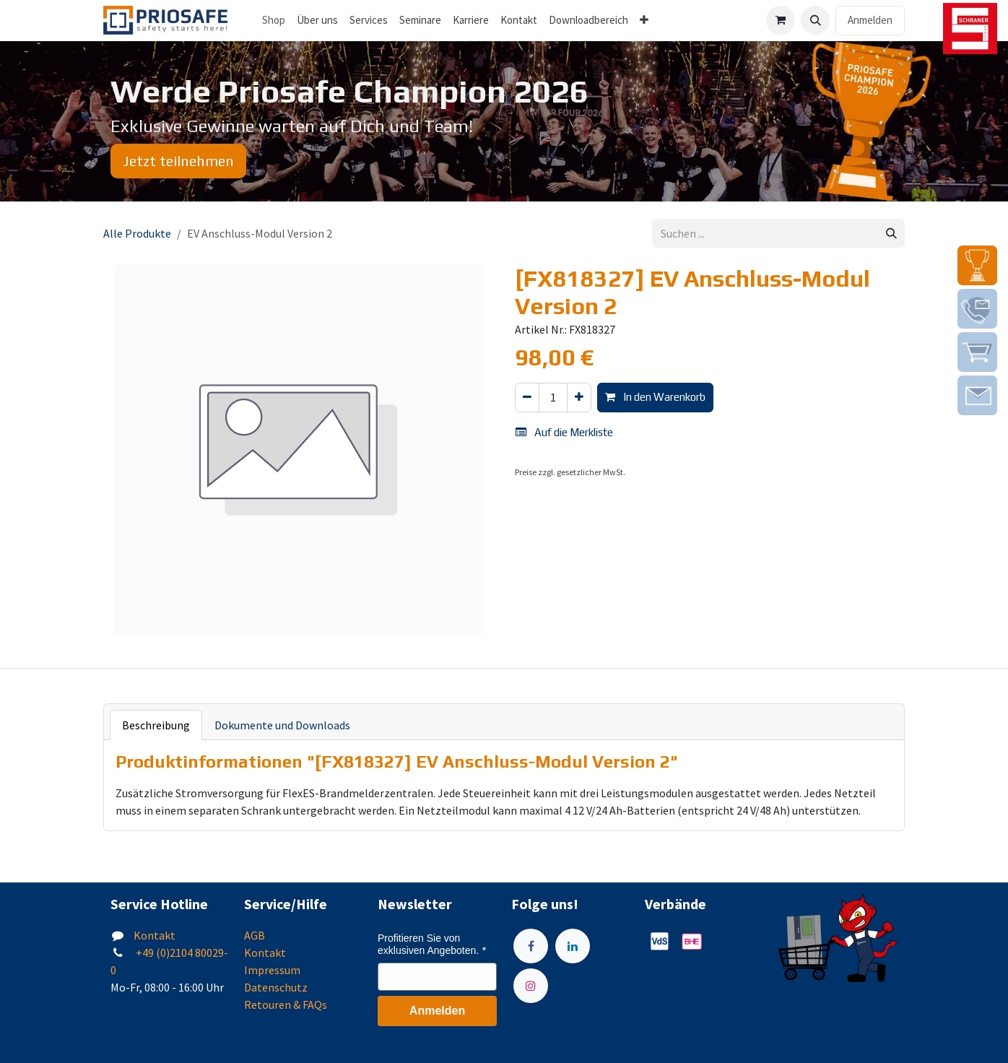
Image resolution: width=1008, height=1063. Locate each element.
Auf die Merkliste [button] (564, 432)
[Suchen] (891, 233)
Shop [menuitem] (273, 20)
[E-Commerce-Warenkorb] (780, 20)
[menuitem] (317, 20)
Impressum (272, 970)
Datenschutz (276, 987)
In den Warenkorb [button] (655, 397)
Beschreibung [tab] (156, 725)
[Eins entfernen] (527, 397)
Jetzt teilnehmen (178, 160)
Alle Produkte (137, 233)
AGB (254, 935)
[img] (977, 265)
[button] (815, 20)
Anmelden (870, 20)
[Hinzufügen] (579, 397)
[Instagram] (530, 985)
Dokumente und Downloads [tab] (282, 725)
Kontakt (154, 935)
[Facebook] (530, 946)
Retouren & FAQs (285, 1004)
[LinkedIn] (572, 946)
